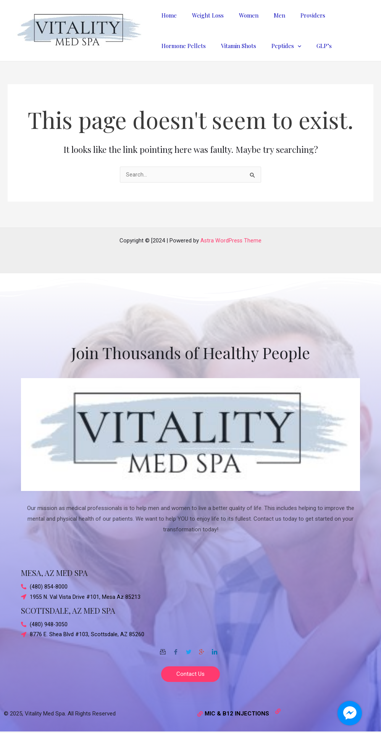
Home (167, 15)
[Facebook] (175, 649)
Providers (295, 15)
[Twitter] (188, 649)
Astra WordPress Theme (231, 238)
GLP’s (310, 46)
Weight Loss (202, 15)
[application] (288, 45)
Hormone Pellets (182, 46)
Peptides (277, 45)
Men (266, 15)
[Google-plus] (201, 649)
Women (239, 15)
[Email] (162, 649)
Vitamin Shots (232, 46)
